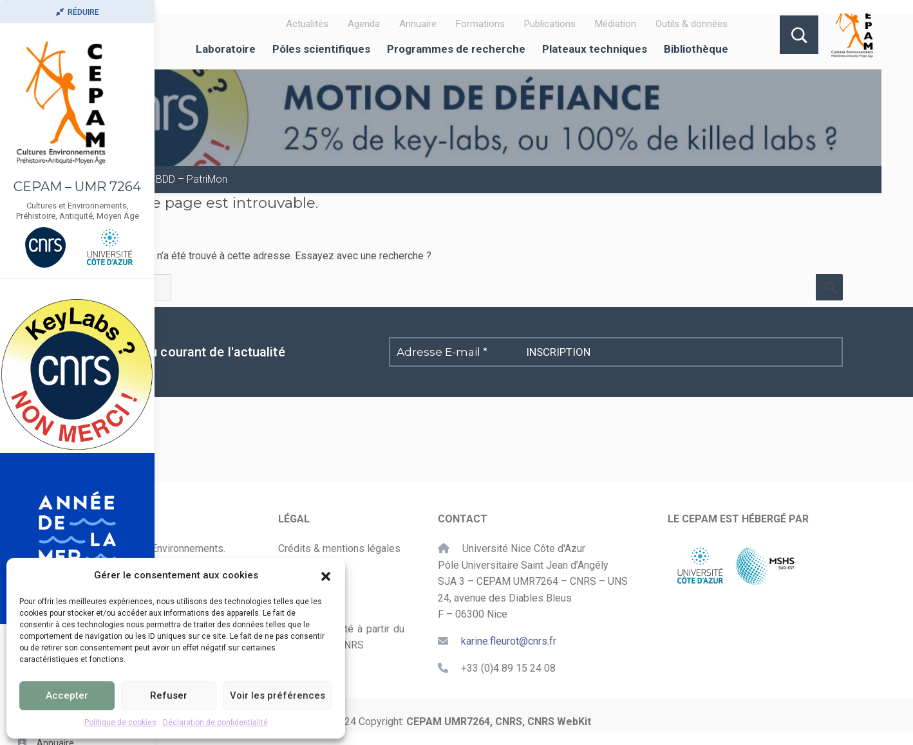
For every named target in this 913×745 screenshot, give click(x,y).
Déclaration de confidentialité (215, 722)
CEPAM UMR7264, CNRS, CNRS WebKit (498, 721)
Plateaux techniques (594, 48)
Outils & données (691, 24)
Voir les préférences (277, 695)
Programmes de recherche (456, 48)
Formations (480, 24)
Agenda (364, 24)
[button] (325, 575)
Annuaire (418, 24)
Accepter (67, 695)
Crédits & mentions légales (339, 548)
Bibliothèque (696, 48)
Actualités (307, 24)
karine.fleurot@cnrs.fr (508, 641)
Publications (550, 24)
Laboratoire (226, 48)
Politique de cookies (120, 722)
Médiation (615, 24)
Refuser (168, 695)
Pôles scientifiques (321, 48)
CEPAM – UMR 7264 (77, 186)
